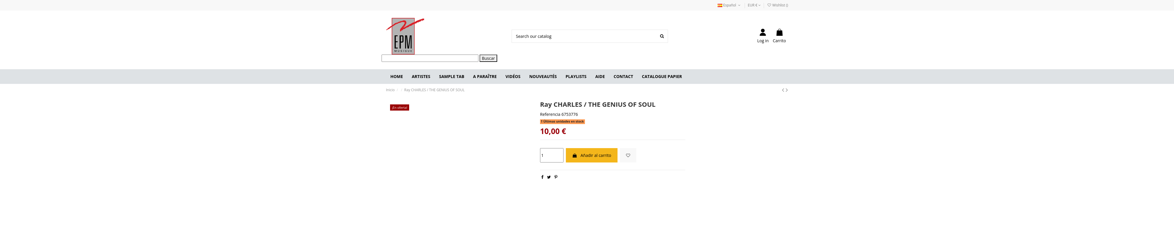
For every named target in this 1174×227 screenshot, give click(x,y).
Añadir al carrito (591, 155)
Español (730, 5)
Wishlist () (777, 5)
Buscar (488, 58)
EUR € (754, 5)
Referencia (550, 114)
